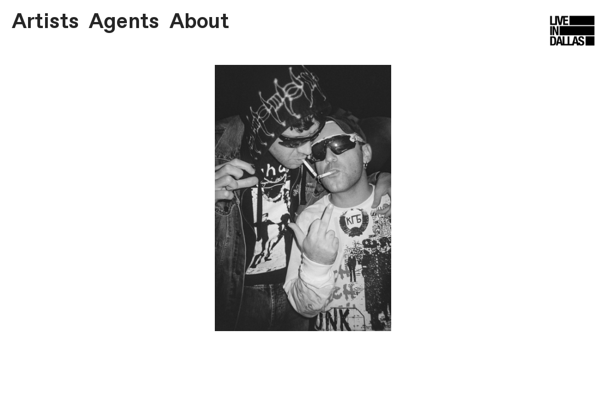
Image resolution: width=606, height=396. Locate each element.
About (199, 22)
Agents (123, 22)
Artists (45, 22)
